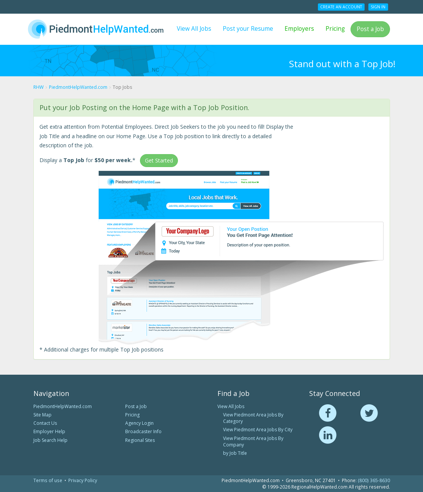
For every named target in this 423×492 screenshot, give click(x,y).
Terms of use (47, 480)
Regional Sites (140, 440)
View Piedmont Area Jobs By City (257, 429)
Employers (299, 29)
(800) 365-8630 (374, 480)
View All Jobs (194, 29)
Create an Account (341, 6)
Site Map (42, 415)
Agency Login (139, 423)
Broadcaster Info (143, 431)
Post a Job (370, 29)
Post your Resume (248, 29)
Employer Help (49, 431)
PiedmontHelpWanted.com (62, 406)
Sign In (378, 6)
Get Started (159, 160)
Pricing (335, 29)
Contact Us (45, 423)
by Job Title (235, 453)
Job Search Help (50, 440)
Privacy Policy (82, 480)
